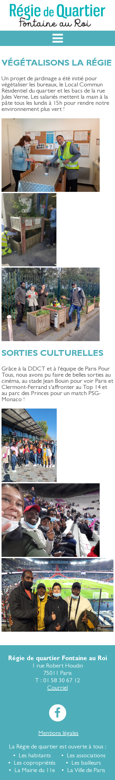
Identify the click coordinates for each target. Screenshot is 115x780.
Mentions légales (58, 732)
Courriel (57, 687)
